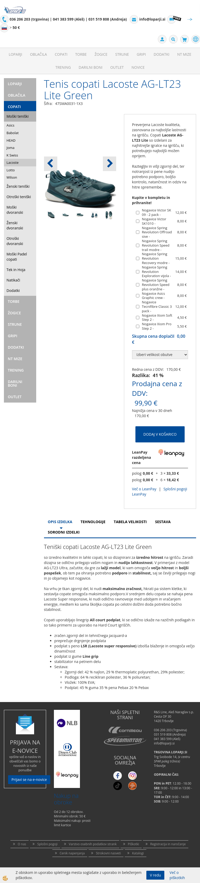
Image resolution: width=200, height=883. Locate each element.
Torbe (81, 54)
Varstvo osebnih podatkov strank (93, 844)
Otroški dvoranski (15, 241)
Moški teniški (18, 116)
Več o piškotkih (177, 875)
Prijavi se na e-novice (29, 779)
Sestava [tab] (163, 521)
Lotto (11, 170)
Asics (10, 125)
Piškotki (133, 844)
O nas (22, 844)
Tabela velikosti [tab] (130, 521)
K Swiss (12, 155)
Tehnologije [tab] (92, 521)
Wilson (12, 177)
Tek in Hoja (16, 269)
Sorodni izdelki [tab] (64, 532)
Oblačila (38, 54)
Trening (63, 67)
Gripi (141, 54)
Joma (11, 147)
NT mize (184, 54)
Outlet (117, 67)
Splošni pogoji (47, 844)
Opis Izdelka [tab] (60, 521)
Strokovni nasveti (108, 853)
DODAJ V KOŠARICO (160, 434)
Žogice (101, 54)
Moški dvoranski (15, 210)
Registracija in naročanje (168, 844)
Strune (122, 54)
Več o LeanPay (144, 488)
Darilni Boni (90, 67)
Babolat (13, 132)
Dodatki (161, 54)
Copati (61, 54)
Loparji (15, 54)
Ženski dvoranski (15, 225)
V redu (155, 875)
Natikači (13, 280)
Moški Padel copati (17, 257)
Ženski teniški (18, 186)
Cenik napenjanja (72, 853)
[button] (109, 163)
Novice (138, 67)
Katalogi (138, 853)
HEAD (11, 140)
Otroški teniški (19, 196)
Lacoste (12, 162)
